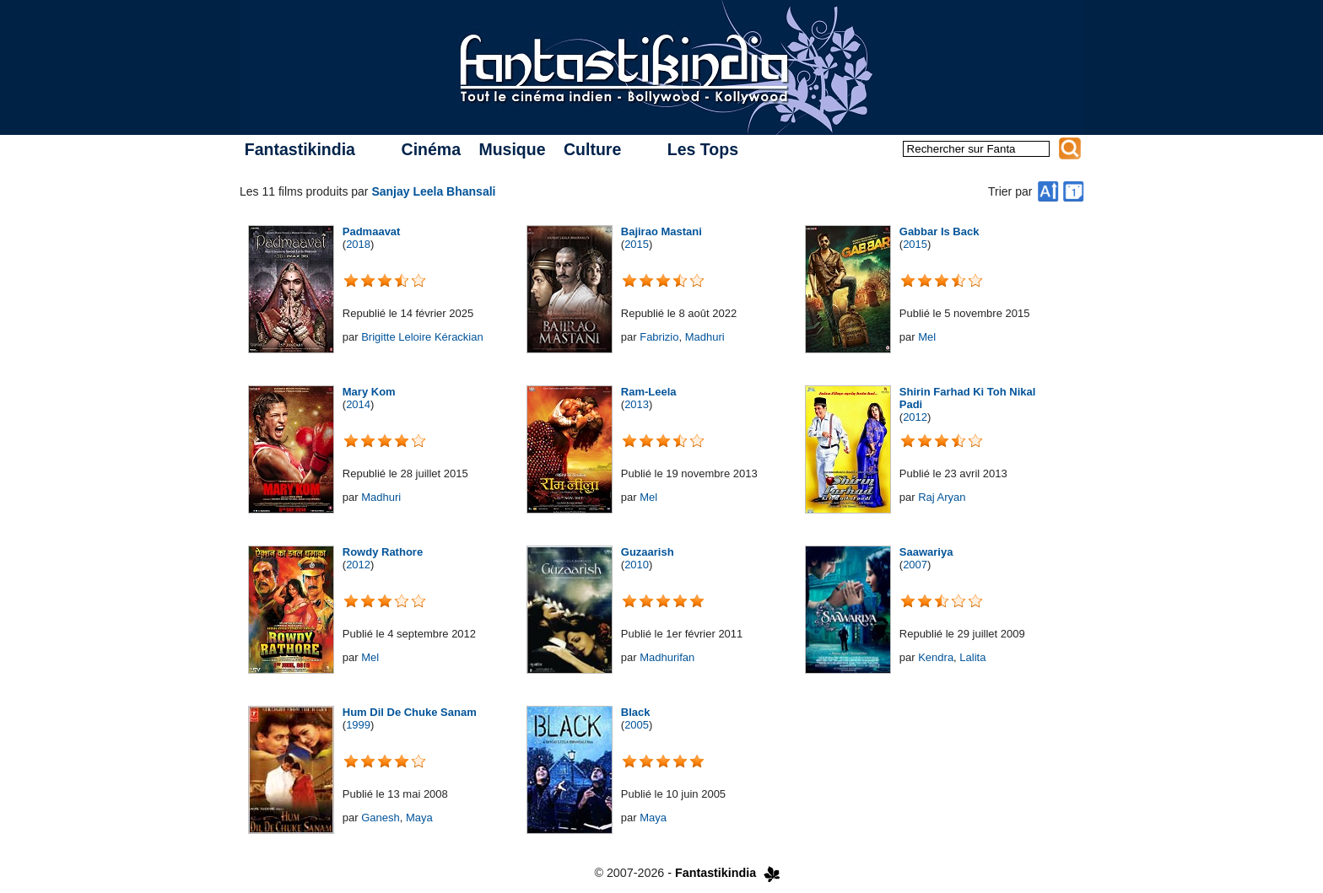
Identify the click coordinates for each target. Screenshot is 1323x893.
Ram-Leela (649, 391)
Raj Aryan (941, 497)
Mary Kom (369, 391)
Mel (927, 337)
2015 (636, 244)
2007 (915, 564)
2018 (358, 244)
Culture (592, 149)
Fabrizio (659, 337)
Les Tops (702, 149)
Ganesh (380, 817)
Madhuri (705, 337)
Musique (511, 149)
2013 (636, 404)
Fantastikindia (300, 149)
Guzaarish (647, 552)
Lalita (972, 657)
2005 (636, 724)
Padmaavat (372, 231)
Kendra (935, 657)
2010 (636, 564)
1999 (358, 724)
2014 (358, 404)
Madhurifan (667, 657)
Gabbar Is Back (939, 231)
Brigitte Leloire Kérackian (422, 337)
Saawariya (926, 552)
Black (636, 712)
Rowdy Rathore (383, 552)
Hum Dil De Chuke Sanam (410, 712)
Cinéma (431, 149)
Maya (419, 817)
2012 (915, 417)
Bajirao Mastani (661, 231)
